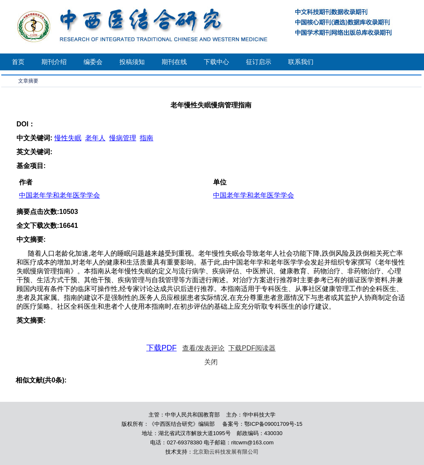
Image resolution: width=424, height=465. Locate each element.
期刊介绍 (54, 61)
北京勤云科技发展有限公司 (226, 452)
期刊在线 (174, 61)
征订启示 (258, 61)
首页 (18, 61)
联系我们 (300, 61)
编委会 (93, 61)
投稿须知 (132, 61)
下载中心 (216, 61)
